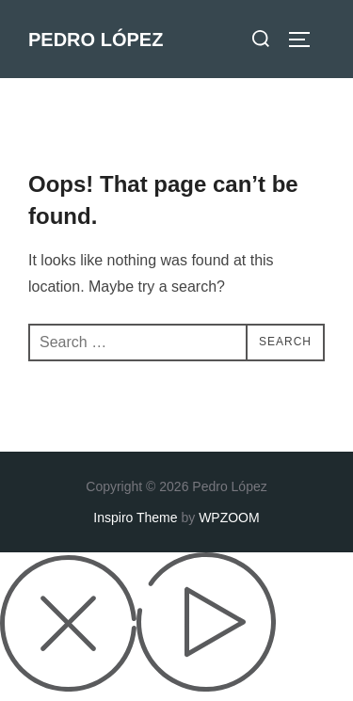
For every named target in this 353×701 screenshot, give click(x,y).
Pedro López (95, 39)
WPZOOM (229, 517)
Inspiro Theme (135, 517)
